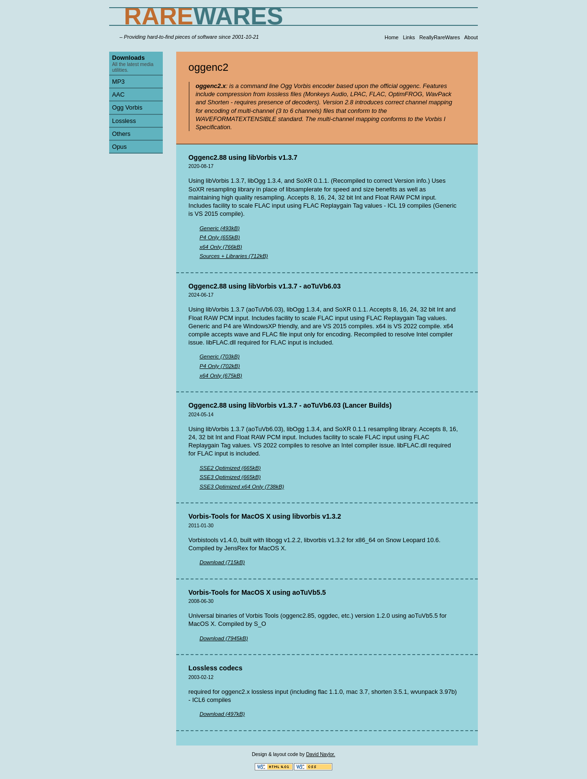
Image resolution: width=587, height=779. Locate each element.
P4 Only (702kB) (220, 366)
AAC (118, 94)
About (471, 37)
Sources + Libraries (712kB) (234, 256)
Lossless (124, 120)
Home (391, 37)
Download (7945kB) (224, 638)
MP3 (118, 81)
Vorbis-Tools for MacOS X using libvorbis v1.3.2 (265, 516)
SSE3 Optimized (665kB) (230, 477)
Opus (119, 146)
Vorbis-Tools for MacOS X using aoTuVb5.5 (257, 592)
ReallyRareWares (439, 37)
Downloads (128, 57)
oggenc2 (208, 67)
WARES (203, 16)
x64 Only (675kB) (221, 375)
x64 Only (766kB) (221, 247)
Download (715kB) (222, 562)
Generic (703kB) (220, 356)
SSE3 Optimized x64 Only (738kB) (242, 487)
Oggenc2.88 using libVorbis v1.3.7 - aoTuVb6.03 (265, 286)
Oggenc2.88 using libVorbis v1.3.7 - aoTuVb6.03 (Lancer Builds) (290, 405)
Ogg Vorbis (127, 107)
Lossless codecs (216, 668)
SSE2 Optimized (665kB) (230, 468)
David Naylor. (320, 754)
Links (409, 37)
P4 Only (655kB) (220, 237)
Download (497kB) (222, 714)
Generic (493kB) (220, 228)
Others (121, 133)
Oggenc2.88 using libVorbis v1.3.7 (243, 157)
